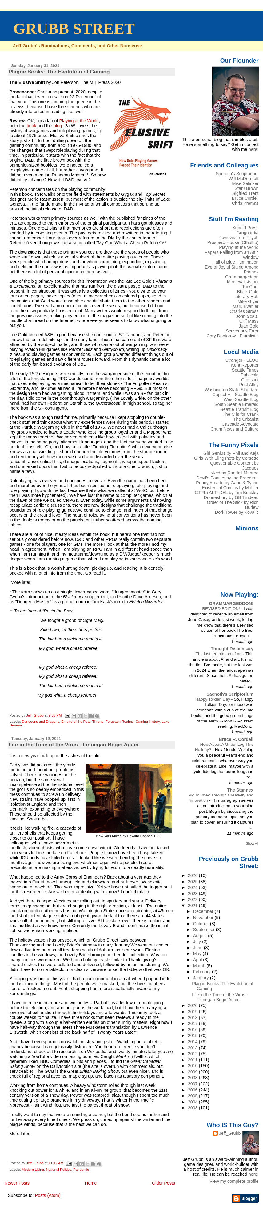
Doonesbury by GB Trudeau (231, 497)
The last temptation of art (219, 653)
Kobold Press (245, 227)
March (200, 965)
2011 (193, 1059)
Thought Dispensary (232, 648)
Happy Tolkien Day (213, 699)
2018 (193, 1017)
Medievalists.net (243, 281)
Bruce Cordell (245, 198)
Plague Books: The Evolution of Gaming (59, 72)
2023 (193, 893)
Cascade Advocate (240, 424)
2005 (193, 1095)
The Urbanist (245, 419)
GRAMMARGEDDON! (231, 603)
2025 (193, 881)
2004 (193, 1101)
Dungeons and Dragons (40, 721)
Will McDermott (243, 178)
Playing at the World (79, 120)
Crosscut (250, 379)
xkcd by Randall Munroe (235, 472)
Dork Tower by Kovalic (237, 512)
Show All (252, 843)
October (201, 923)
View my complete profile (234, 1181)
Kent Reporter (244, 365)
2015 (193, 1035)
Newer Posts (17, 1183)
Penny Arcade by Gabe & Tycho (227, 482)
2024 (193, 887)
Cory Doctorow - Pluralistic (232, 335)
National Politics (58, 1169)
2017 (193, 1023)
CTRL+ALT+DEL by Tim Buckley (226, 492)
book (31, 125)
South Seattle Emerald (236, 404)
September (204, 929)
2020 (193, 1005)
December (204, 911)
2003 (193, 1107)
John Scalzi (247, 316)
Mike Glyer (248, 301)
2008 (193, 1077)
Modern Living (33, 1169)
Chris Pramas (245, 203)
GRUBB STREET (74, 28)
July (197, 941)
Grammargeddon (242, 276)
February (202, 971)
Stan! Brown (246, 188)
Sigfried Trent (245, 193)
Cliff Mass (249, 321)
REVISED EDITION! (221, 608)
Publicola (249, 374)
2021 (193, 905)
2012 (193, 1053)
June (198, 947)
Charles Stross (243, 311)
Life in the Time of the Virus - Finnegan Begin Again (73, 744)
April (198, 959)
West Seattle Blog (241, 399)
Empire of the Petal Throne (82, 721)
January (201, 977)
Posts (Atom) (47, 1195)
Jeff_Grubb (230, 1133)
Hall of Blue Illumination (236, 262)
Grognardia (248, 232)
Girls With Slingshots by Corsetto (226, 458)
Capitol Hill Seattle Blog (236, 394)
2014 (193, 1041)
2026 (193, 875)
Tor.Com (250, 286)
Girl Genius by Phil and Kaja (231, 453)
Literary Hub (246, 296)
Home (91, 1183)
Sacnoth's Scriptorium (237, 173)
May (198, 953)
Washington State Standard (232, 389)
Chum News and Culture (234, 429)
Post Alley (249, 384)
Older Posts (163, 1183)
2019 (193, 1011)
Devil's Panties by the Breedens (227, 477)
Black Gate (247, 291)
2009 (193, 1071)
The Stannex (240, 790)
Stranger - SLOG (242, 360)
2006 (193, 1089)
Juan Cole (249, 326)
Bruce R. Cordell (236, 739)
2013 (193, 1047)
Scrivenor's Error (242, 330)
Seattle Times (245, 370)
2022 (193, 899)
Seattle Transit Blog (239, 409)
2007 (193, 1083)
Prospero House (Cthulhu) (233, 242)
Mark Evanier (246, 306)
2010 (193, 1065)
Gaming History (148, 721)
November (204, 917)
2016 (193, 1029)
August (200, 935)
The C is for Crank (241, 414)
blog (58, 125)
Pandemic (81, 1169)
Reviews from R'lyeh (238, 237)
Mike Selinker (245, 183)
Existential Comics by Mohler (230, 487)
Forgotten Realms (120, 721)
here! (254, 149)
